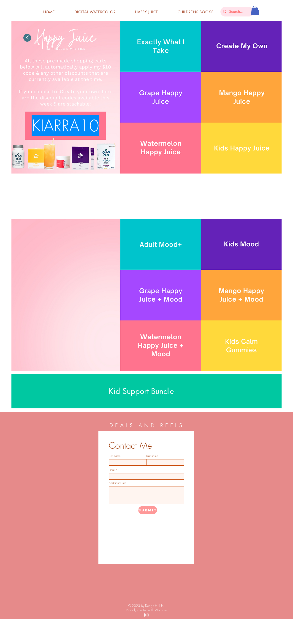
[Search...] (236, 11)
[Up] (27, 38)
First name (114, 456)
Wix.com (161, 610)
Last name (152, 456)
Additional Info (117, 483)
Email (112, 470)
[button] (255, 10)
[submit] (147, 510)
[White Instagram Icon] (146, 615)
